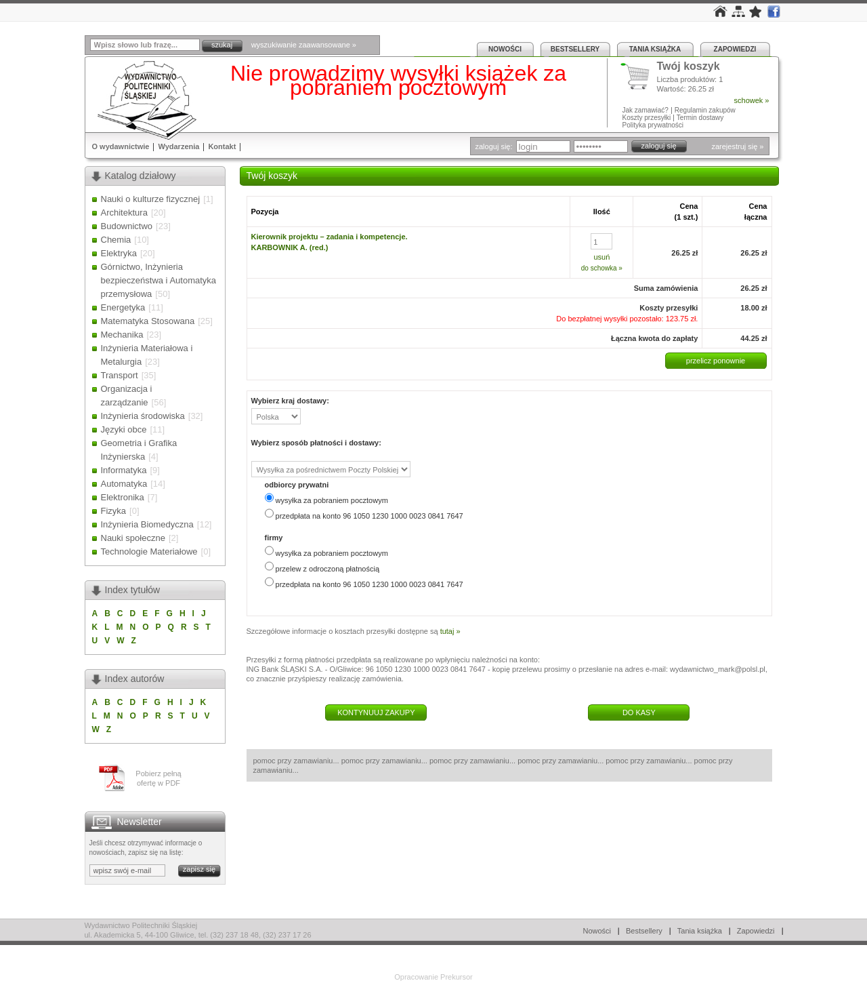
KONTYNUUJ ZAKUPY (376, 712)
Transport (119, 375)
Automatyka (124, 484)
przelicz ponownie (715, 361)
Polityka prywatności (653, 125)
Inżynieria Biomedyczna (147, 524)
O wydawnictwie (121, 146)
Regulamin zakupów (705, 110)
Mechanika (122, 334)
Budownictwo (127, 226)
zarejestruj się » (737, 146)
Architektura (124, 212)
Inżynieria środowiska (143, 416)
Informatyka (124, 470)
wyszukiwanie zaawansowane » (303, 45)
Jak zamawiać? (645, 110)
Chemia (116, 240)
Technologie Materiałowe (149, 551)
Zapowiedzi (735, 49)
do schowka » (601, 268)
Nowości (505, 49)
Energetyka (123, 307)
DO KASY (639, 712)
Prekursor (456, 977)
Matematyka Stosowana (148, 321)
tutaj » (450, 631)
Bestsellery (575, 49)
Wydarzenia (178, 146)
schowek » (751, 100)
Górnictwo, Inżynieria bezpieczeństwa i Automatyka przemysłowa (159, 280)
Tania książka (655, 49)
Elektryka (119, 253)
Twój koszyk (688, 67)
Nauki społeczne (133, 538)
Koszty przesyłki (647, 117)
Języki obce (124, 429)
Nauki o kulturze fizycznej (150, 199)
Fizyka (114, 511)
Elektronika (122, 497)
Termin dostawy (700, 117)
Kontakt (222, 146)
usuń (601, 257)
